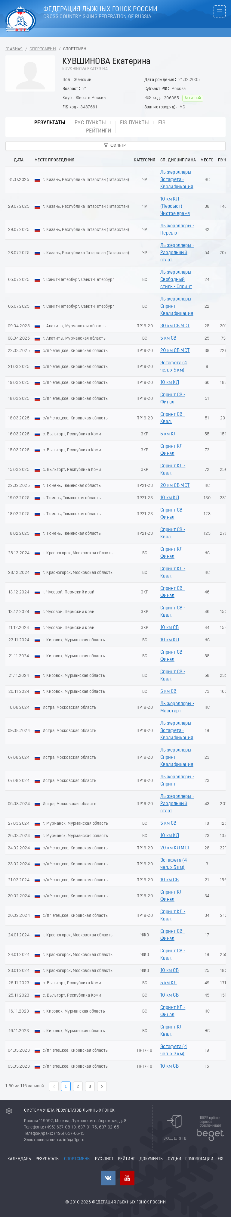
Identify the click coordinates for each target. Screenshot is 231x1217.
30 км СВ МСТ (175, 326)
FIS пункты (134, 123)
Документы (152, 1159)
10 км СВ (169, 627)
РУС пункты (90, 123)
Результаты (49, 123)
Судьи (174, 1159)
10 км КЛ (169, 382)
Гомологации (199, 1159)
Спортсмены (42, 49)
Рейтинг (126, 1159)
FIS (161, 123)
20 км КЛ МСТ (175, 848)
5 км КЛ (168, 434)
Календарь (19, 1159)
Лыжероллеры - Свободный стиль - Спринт (177, 279)
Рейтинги (98, 131)
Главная (14, 49)
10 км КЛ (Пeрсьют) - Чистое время (175, 206)
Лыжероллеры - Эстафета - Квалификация (177, 179)
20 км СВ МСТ (175, 350)
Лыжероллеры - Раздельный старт (177, 253)
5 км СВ (168, 338)
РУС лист (104, 1159)
